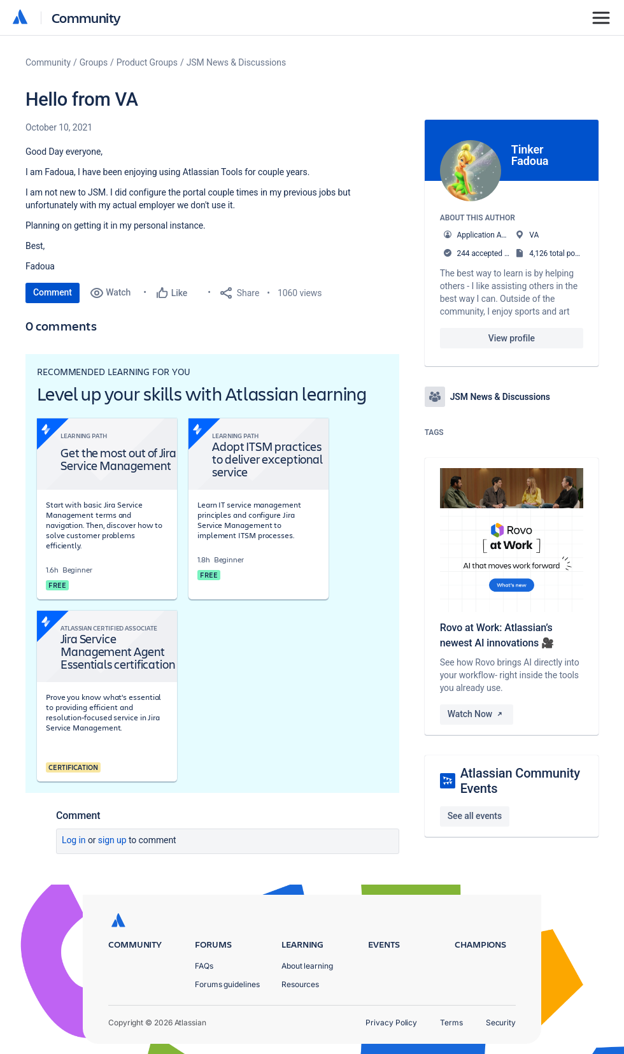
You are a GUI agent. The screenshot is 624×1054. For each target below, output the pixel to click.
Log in (74, 840)
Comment (52, 292)
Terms (451, 1022)
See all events (475, 816)
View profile (511, 338)
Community (86, 17)
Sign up (112, 840)
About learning (307, 966)
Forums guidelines (227, 984)
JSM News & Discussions (236, 62)
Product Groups (147, 62)
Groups (94, 62)
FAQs (204, 966)
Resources (300, 984)
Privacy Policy (391, 1022)
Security (501, 1022)
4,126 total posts (557, 253)
